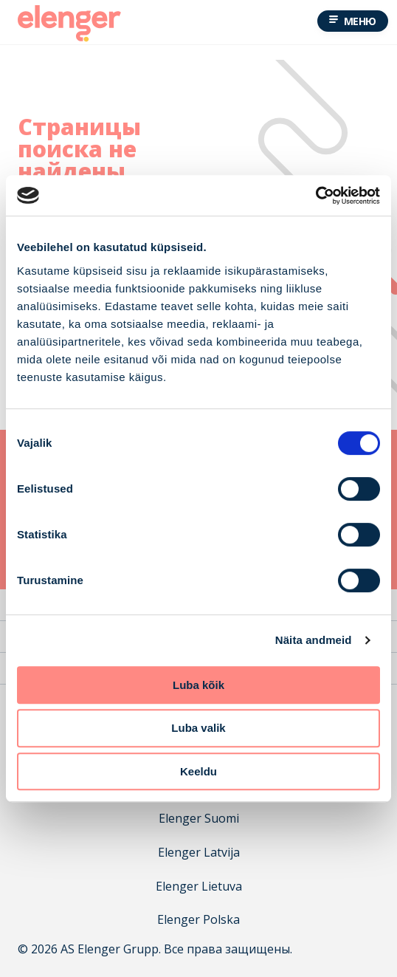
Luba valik (198, 727)
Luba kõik (198, 685)
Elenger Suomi (199, 818)
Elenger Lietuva (199, 886)
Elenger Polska (198, 920)
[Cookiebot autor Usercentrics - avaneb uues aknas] (315, 195)
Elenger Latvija (199, 852)
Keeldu (198, 771)
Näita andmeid (313, 640)
